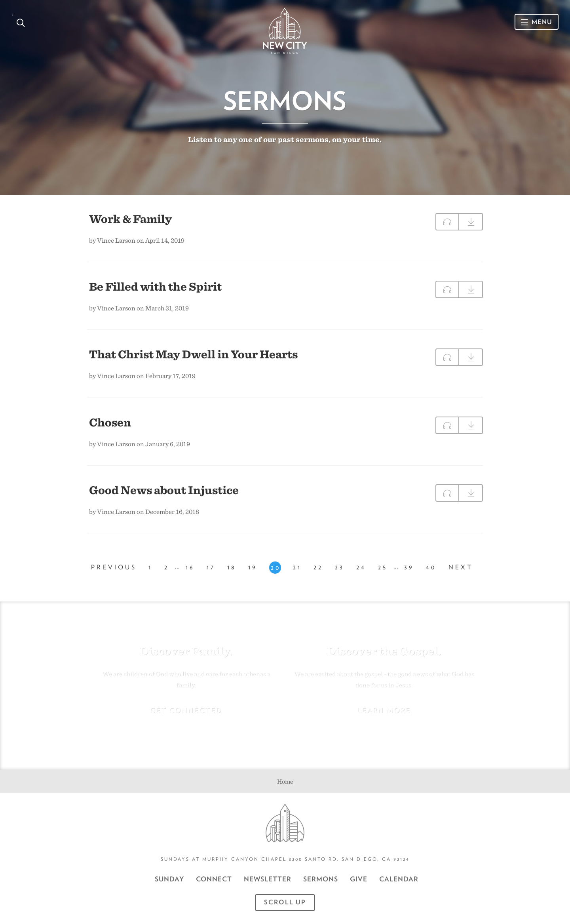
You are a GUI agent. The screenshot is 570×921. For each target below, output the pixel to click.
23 (339, 567)
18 (231, 567)
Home (285, 781)
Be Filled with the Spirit (155, 286)
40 (431, 567)
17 (211, 567)
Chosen (110, 422)
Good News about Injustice (164, 490)
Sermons (320, 879)
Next (460, 567)
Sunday (169, 879)
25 (383, 567)
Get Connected (186, 710)
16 (190, 567)
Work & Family (130, 218)
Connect (214, 879)
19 (252, 567)
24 (361, 567)
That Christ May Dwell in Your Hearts (193, 354)
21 (297, 567)
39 (409, 567)
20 (276, 567)
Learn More (383, 710)
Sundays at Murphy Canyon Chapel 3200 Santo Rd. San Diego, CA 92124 (285, 859)
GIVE (358, 879)
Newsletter (267, 879)
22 (318, 567)
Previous (114, 567)
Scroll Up (285, 902)
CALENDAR (398, 879)
